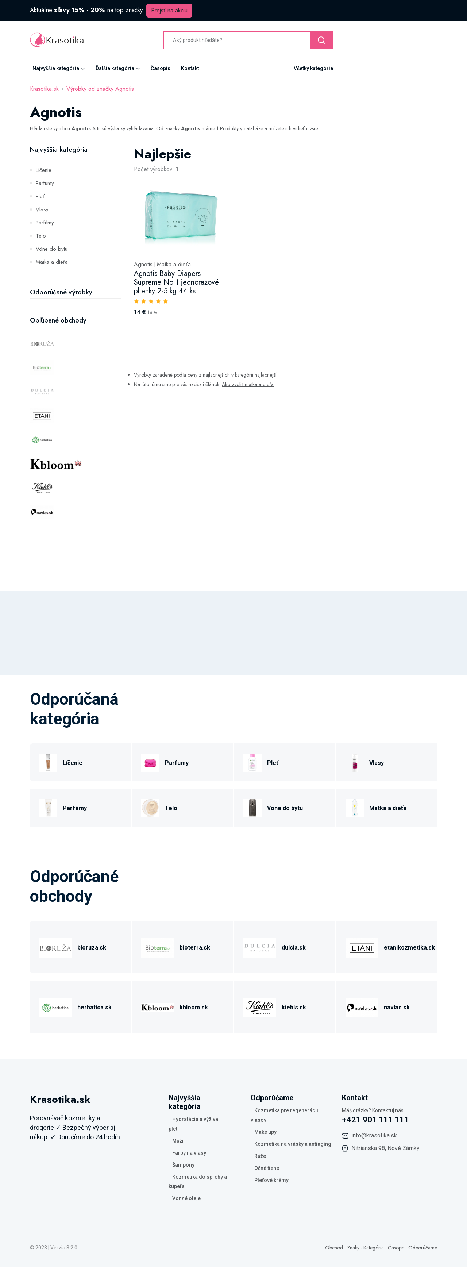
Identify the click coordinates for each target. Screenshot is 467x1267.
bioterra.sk (195, 947)
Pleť (40, 196)
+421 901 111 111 (375, 1119)
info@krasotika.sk (374, 1135)
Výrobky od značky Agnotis (100, 89)
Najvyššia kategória (55, 68)
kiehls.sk (294, 1007)
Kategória (373, 1247)
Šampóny (183, 1165)
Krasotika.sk (44, 89)
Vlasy (42, 209)
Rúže (260, 1156)
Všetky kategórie (313, 68)
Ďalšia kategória (115, 68)
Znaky (353, 1247)
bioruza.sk (91, 947)
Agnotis (143, 264)
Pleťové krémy (271, 1180)
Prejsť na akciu (169, 10)
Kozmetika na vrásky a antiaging (292, 1144)
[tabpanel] (285, 239)
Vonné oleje (186, 1198)
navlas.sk (397, 1007)
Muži (178, 1141)
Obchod (334, 1247)
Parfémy (45, 223)
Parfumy (45, 183)
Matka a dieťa (52, 262)
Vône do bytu (51, 249)
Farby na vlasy (189, 1153)
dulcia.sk (294, 947)
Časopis (160, 68)
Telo (41, 236)
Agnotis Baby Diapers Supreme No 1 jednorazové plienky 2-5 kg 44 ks (176, 282)
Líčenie (43, 170)
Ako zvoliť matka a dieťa (248, 384)
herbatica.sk (94, 1007)
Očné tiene (266, 1168)
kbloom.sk (194, 1007)
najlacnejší (266, 374)
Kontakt (190, 68)
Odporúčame (422, 1247)
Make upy (265, 1132)
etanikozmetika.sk (409, 947)
